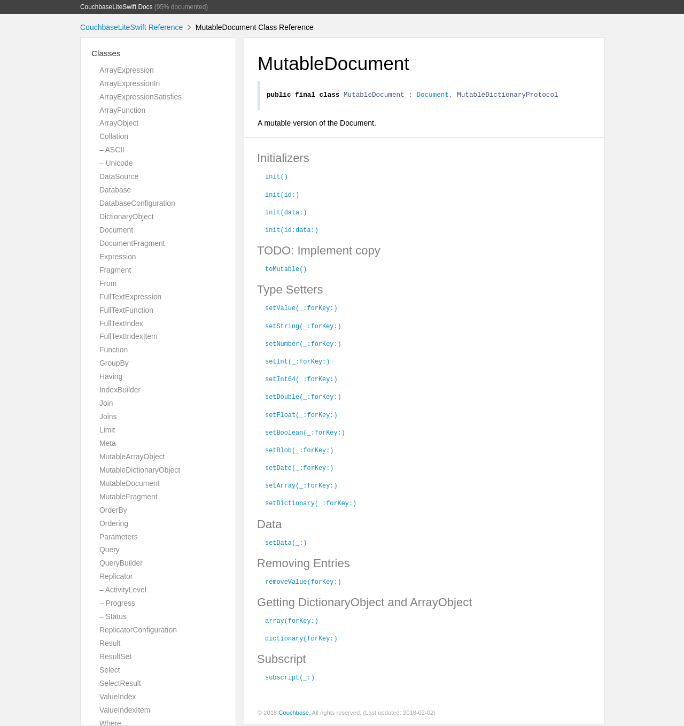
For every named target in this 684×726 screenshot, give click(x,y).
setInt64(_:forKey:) (301, 380)
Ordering (113, 523)
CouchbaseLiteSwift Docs (116, 7)
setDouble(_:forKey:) (303, 397)
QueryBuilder (121, 563)
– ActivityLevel (122, 589)
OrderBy (113, 510)
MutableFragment (128, 496)
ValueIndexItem (124, 710)
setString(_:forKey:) (303, 327)
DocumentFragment (132, 243)
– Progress (117, 603)
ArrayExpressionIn (129, 83)
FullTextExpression (130, 296)
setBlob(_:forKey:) (299, 451)
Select (109, 670)
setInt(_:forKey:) (297, 362)
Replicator (116, 576)
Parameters (118, 536)
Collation (113, 136)
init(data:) (286, 213)
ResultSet (115, 656)
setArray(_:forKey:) (301, 486)
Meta (107, 443)
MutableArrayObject (132, 456)
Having (110, 376)
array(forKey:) (291, 621)
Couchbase (293, 714)
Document (116, 230)
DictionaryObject (126, 216)
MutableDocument (129, 483)
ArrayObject (118, 123)
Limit (107, 430)
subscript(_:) (290, 678)
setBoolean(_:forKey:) (305, 433)
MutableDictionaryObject (139, 470)
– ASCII (112, 149)
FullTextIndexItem (128, 336)
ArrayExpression (126, 70)
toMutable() (286, 270)
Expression (117, 256)
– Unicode (116, 163)
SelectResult (120, 683)
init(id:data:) (291, 231)
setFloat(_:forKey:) (301, 416)
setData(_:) (286, 543)
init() (276, 177)
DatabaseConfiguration (137, 203)
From (107, 283)
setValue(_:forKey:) (301, 309)
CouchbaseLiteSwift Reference (131, 27)
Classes (106, 53)
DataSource (118, 176)
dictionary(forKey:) (301, 639)
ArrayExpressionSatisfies (140, 96)
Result (109, 643)
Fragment (115, 270)
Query (109, 549)
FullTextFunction (126, 310)
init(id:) (282, 195)
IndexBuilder (120, 389)
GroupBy (114, 363)
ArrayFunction (122, 110)
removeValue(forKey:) (303, 582)
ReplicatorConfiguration (138, 629)
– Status (113, 616)
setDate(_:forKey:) (299, 469)
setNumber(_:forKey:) (303, 345)
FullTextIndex (121, 323)
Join (106, 403)
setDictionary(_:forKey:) (310, 504)
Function (113, 349)
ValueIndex (117, 696)
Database (115, 190)
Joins (107, 416)
